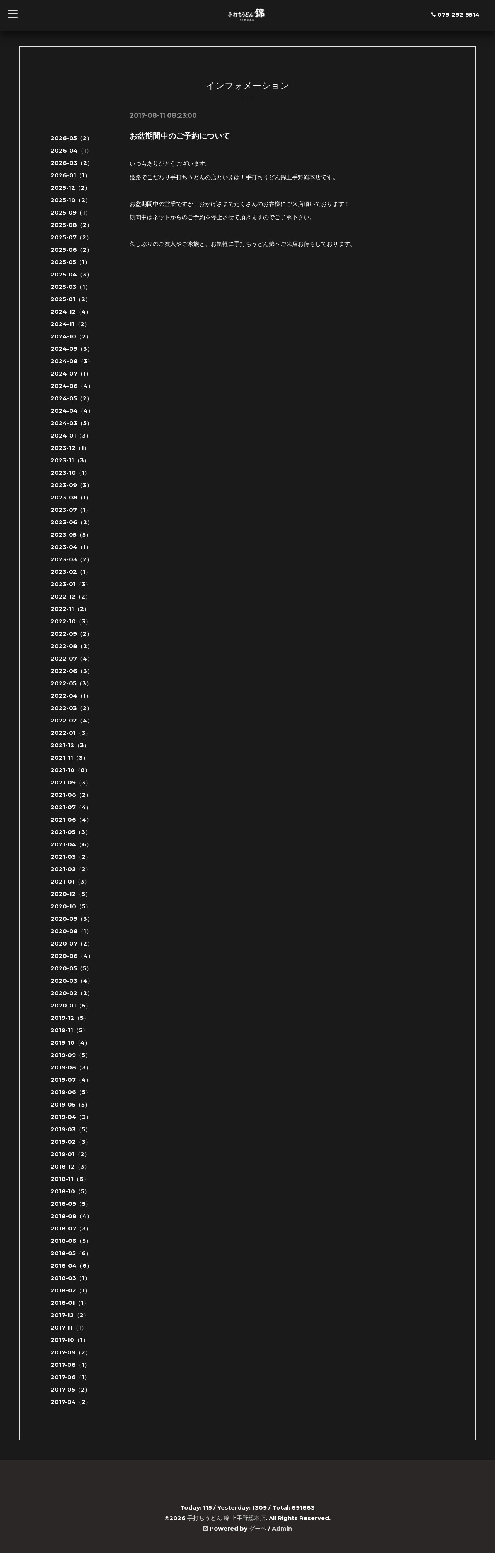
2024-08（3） (72, 361)
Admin (282, 1528)
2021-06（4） (71, 819)
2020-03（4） (72, 980)
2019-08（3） (71, 1067)
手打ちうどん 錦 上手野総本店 (226, 1518)
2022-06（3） (72, 670)
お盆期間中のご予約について (180, 136)
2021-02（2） (71, 869)
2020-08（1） (71, 931)
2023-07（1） (71, 509)
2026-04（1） (71, 150)
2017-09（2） (71, 1352)
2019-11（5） (69, 1030)
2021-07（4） (71, 807)
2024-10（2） (71, 336)
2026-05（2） (71, 138)
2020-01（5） (71, 1005)
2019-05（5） (70, 1104)
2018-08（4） (71, 1216)
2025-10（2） (71, 200)
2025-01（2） (71, 299)
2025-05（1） (70, 262)
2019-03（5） (71, 1129)
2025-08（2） (71, 224)
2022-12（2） (71, 596)
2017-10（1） (70, 1340)
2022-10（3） (71, 621)
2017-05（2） (70, 1389)
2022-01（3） (71, 732)
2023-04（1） (71, 547)
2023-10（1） (70, 472)
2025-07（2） (71, 237)
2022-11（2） (70, 609)
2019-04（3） (71, 1117)
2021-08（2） (71, 794)
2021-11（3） (70, 757)
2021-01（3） (70, 881)
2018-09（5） (71, 1203)
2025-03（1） (71, 286)
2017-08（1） (70, 1364)
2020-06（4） (72, 955)
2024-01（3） (71, 435)
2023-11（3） (70, 460)
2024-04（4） (72, 410)
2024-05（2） (71, 398)
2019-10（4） (70, 1042)
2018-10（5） (70, 1191)
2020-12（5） (71, 893)
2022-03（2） (71, 708)
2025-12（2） (70, 187)
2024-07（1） (71, 373)
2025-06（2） (71, 249)
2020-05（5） (71, 968)
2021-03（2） (71, 856)
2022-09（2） (71, 633)
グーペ (257, 1528)
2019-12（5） (70, 1017)
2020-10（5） (71, 906)
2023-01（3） (71, 584)
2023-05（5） (71, 534)
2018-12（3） (70, 1166)
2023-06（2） (72, 522)
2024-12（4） (71, 311)
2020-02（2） (72, 993)
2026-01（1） (70, 175)
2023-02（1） (71, 571)
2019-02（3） (71, 1141)
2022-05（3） (71, 683)
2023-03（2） (71, 559)
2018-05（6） (71, 1253)
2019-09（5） (71, 1055)
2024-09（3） (72, 348)
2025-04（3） (71, 274)
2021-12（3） (70, 745)
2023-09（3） (71, 485)
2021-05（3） (71, 832)
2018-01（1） (70, 1302)
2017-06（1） (70, 1377)
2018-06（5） (71, 1240)
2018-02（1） (70, 1290)
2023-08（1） (71, 497)
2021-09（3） (71, 782)
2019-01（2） (70, 1154)
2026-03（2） (72, 162)
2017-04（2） (71, 1401)
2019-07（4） (71, 1079)
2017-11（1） (69, 1327)
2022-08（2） (72, 646)
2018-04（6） (71, 1265)
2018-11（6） (70, 1178)
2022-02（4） (72, 720)
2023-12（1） (70, 447)
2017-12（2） (70, 1315)
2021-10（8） (70, 770)
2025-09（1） (71, 212)
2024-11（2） (70, 324)
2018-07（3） (71, 1228)
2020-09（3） (72, 918)
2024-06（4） (72, 386)
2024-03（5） (71, 423)
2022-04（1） (71, 695)
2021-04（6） (71, 844)
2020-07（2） (72, 943)
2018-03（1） (70, 1278)
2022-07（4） (72, 658)
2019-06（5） (71, 1092)
